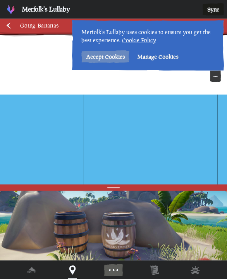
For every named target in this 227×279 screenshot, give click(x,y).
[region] (113, 139)
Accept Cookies (105, 57)
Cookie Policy (139, 40)
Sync (213, 9)
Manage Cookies (157, 57)
